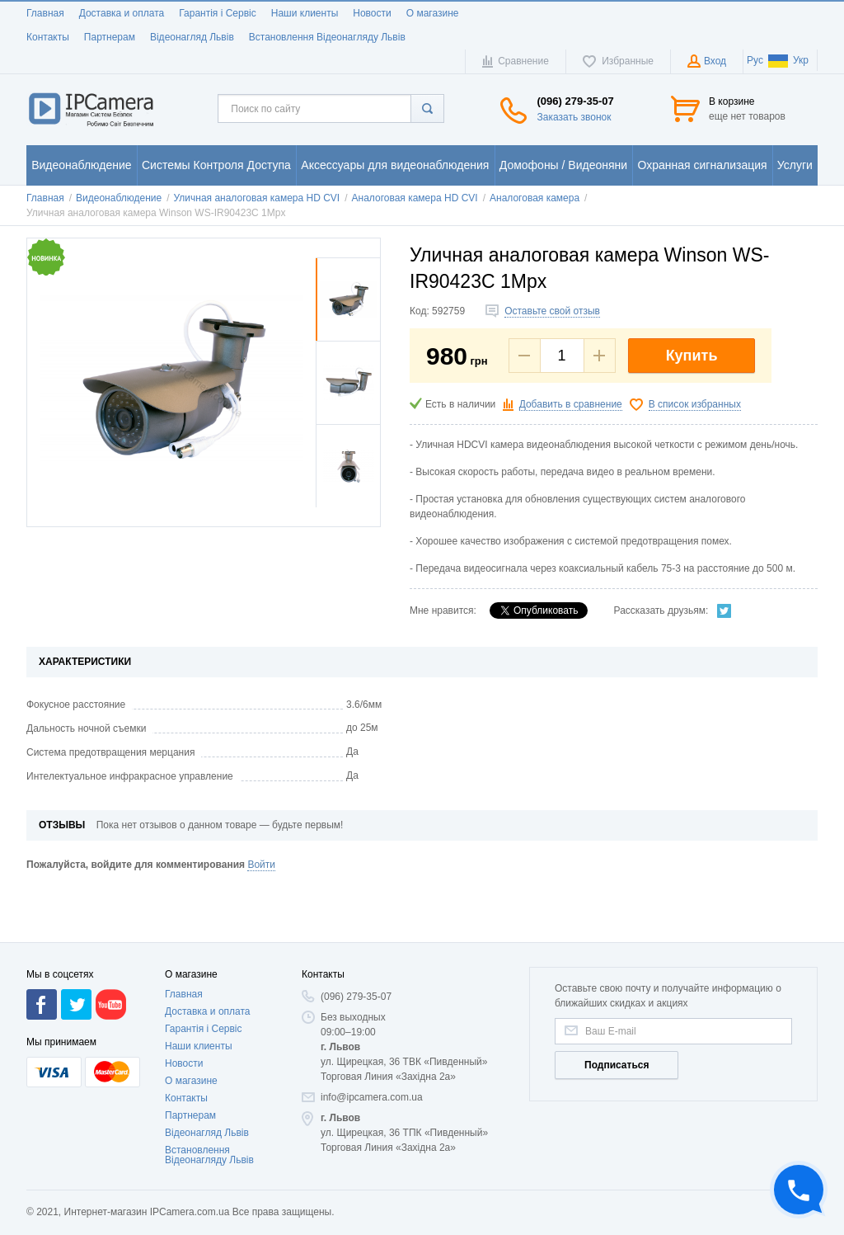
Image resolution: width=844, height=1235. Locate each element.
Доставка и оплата (122, 13)
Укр (788, 60)
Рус (755, 60)
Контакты (47, 37)
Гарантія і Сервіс (217, 13)
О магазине (432, 13)
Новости (372, 13)
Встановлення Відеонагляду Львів (327, 37)
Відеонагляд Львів (192, 37)
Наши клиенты (305, 13)
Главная (45, 13)
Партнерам (109, 37)
